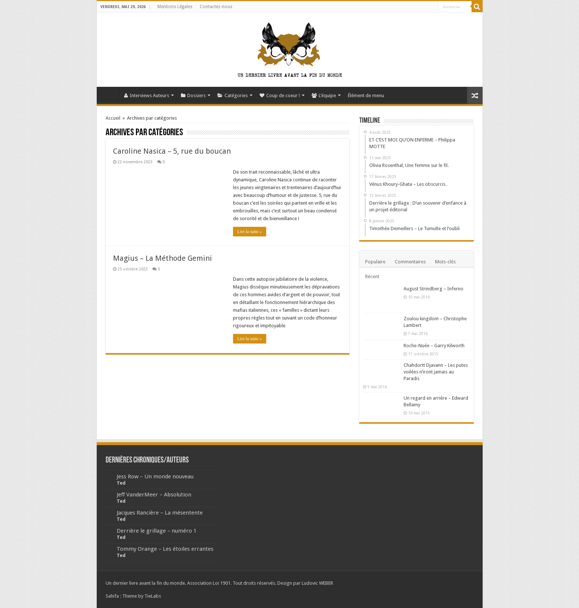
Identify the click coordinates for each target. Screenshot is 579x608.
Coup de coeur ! (280, 95)
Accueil (110, 94)
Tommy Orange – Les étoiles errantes (165, 549)
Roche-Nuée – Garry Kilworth (434, 345)
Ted (121, 483)
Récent (372, 276)
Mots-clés (445, 261)
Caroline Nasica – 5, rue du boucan (172, 151)
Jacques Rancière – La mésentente (160, 512)
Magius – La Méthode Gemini (162, 258)
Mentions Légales (174, 6)
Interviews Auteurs (146, 95)
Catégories (232, 95)
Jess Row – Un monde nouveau (155, 476)
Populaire (375, 261)
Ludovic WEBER (317, 583)
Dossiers (193, 95)
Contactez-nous (216, 6)
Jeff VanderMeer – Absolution (154, 494)
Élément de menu (366, 95)
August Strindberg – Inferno (433, 288)
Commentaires (410, 261)
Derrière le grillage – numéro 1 (156, 530)
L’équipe (324, 95)
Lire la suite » (249, 231)
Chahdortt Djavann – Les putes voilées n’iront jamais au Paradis (436, 371)
